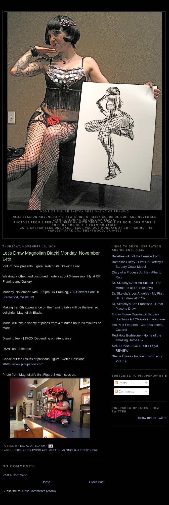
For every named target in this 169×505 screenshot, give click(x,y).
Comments (124, 391)
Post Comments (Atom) (39, 491)
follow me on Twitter (152, 418)
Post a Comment (14, 475)
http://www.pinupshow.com (24, 364)
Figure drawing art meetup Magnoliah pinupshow (56, 450)
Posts (121, 383)
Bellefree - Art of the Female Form (136, 256)
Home (46, 482)
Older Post (96, 482)
